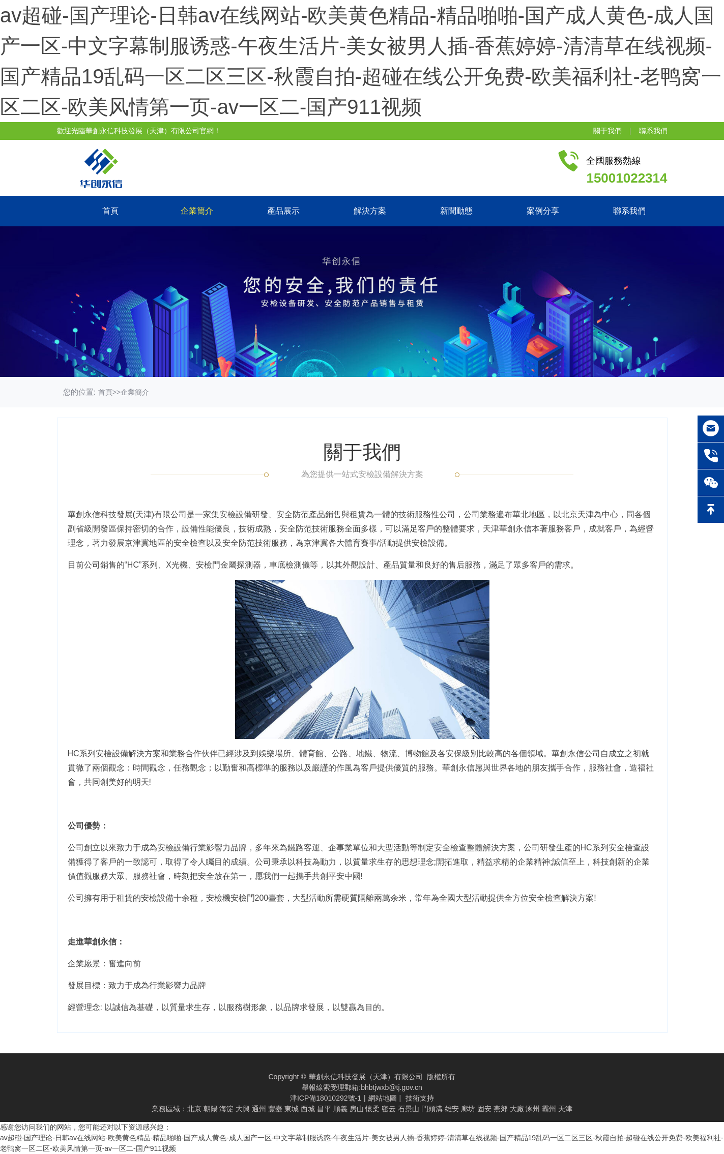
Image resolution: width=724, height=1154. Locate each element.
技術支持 (420, 1098)
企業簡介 (197, 210)
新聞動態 (456, 210)
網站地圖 (382, 1098)
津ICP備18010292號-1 (325, 1098)
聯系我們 (653, 131)
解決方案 (370, 210)
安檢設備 (235, 514)
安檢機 (218, 898)
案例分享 (543, 210)
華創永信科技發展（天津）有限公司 (366, 1077)
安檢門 (208, 564)
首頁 (110, 210)
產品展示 (283, 210)
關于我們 (607, 131)
